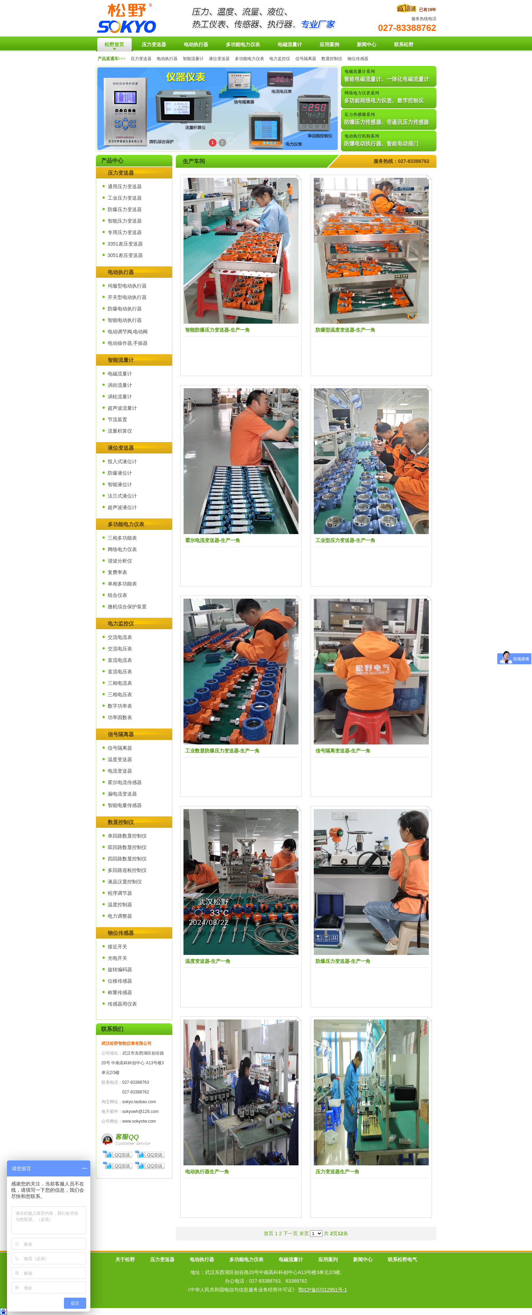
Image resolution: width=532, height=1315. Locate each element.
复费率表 (117, 572)
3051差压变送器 (125, 255)
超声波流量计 (122, 408)
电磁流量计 (120, 373)
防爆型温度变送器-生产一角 (346, 330)
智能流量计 (193, 58)
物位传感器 (357, 58)
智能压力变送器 (125, 221)
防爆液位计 (120, 473)
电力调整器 (120, 916)
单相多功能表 (122, 583)
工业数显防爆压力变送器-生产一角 (222, 751)
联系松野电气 (402, 1259)
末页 (304, 1233)
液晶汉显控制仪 (125, 881)
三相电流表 (120, 683)
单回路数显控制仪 (127, 836)
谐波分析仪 (120, 561)
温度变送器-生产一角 (208, 961)
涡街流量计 (120, 385)
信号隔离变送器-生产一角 (343, 751)
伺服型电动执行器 (127, 286)
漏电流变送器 (122, 794)
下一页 (290, 1233)
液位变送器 (219, 58)
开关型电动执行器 (127, 297)
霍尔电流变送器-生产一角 (212, 540)
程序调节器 (120, 893)
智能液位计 (120, 484)
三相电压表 (120, 694)
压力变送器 (141, 58)
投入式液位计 (122, 461)
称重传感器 (120, 992)
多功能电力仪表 (249, 58)
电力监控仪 (279, 58)
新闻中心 (363, 1259)
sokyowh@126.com (140, 1111)
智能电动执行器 (125, 320)
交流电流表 (120, 637)
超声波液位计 (122, 507)
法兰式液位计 (122, 496)
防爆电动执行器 (125, 308)
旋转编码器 (120, 969)
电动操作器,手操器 (128, 343)
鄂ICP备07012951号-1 (322, 1289)
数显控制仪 (331, 58)
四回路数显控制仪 (127, 859)
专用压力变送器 (125, 232)
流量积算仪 (120, 431)
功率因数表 (120, 717)
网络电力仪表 (122, 549)
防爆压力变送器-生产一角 (343, 961)
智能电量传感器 (125, 805)
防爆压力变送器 (125, 209)
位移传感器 (120, 981)
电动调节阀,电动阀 (128, 331)
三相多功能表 (122, 538)
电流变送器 (120, 771)
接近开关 (117, 946)
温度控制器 (120, 904)
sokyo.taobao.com (139, 1101)
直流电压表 (120, 671)
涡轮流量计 (120, 396)
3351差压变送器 (125, 244)
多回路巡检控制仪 (127, 870)
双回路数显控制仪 (127, 847)
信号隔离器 (305, 58)
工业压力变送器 (125, 198)
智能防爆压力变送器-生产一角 (217, 330)
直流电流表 (120, 660)
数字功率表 (120, 706)
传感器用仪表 (122, 1004)
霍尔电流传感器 (125, 782)
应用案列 (328, 1259)
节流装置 (117, 419)
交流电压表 (120, 648)
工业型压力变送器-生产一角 (346, 540)
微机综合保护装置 (127, 606)
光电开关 (117, 958)
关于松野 (125, 1259)
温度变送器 (120, 759)
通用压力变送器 (125, 186)
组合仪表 (117, 595)
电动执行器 (167, 58)
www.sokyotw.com (139, 1121)
